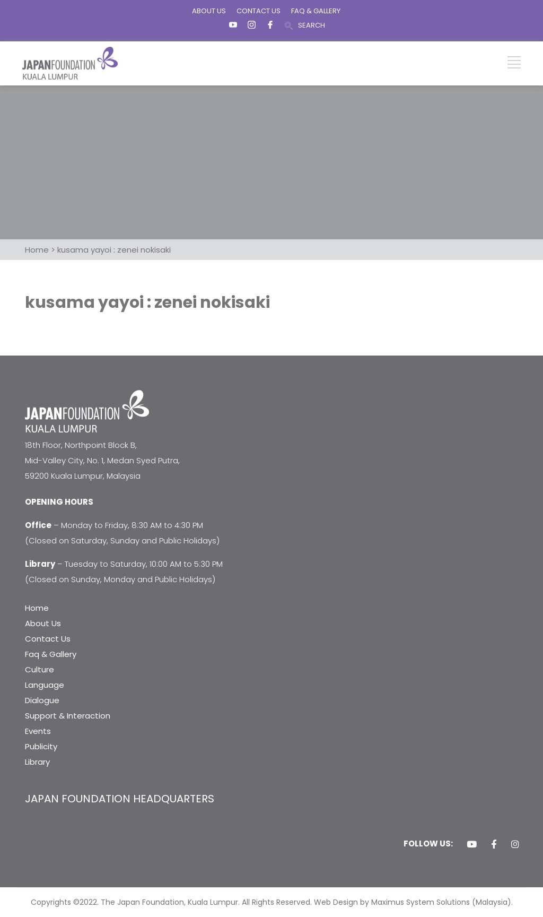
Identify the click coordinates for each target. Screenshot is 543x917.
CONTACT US (259, 11)
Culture (39, 669)
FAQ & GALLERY (315, 11)
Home (37, 607)
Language (44, 684)
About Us (43, 623)
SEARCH (311, 25)
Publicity (41, 746)
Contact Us (48, 638)
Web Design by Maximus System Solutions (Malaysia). (413, 902)
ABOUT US (209, 11)
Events (38, 731)
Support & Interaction (67, 715)
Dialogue (42, 700)
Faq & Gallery (50, 654)
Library (37, 761)
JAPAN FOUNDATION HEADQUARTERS (119, 798)
